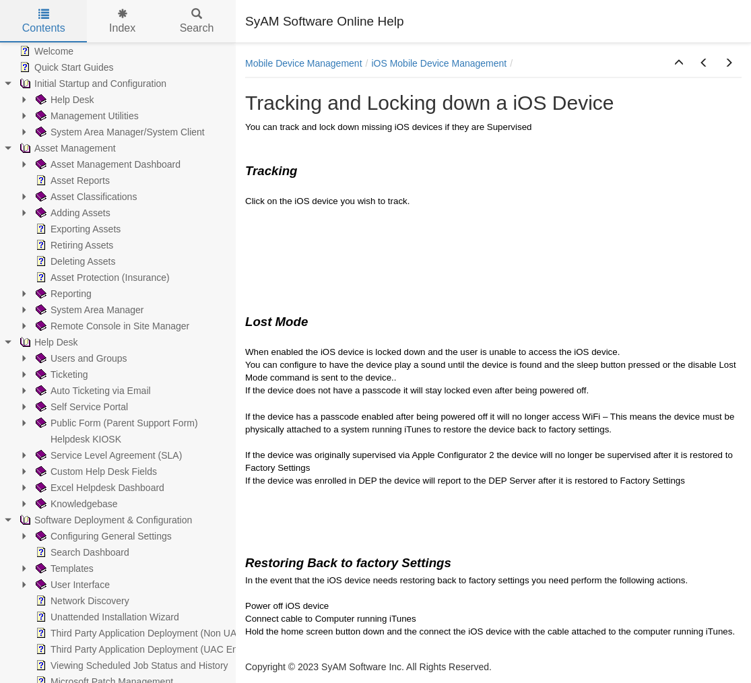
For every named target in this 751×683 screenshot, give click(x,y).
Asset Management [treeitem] (66, 148)
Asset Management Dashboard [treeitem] (107, 164)
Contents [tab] (43, 21)
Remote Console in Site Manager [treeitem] (111, 326)
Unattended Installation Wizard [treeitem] (106, 617)
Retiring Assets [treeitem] (73, 245)
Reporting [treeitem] (62, 294)
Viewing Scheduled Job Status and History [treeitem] (130, 665)
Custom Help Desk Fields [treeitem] (95, 471)
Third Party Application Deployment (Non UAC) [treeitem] (140, 633)
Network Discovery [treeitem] (81, 601)
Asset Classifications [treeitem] (85, 197)
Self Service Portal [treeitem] (80, 407)
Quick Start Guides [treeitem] (65, 67)
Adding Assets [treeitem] (71, 213)
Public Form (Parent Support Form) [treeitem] (115, 423)
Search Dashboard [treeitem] (81, 552)
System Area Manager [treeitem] (88, 310)
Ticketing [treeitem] (60, 374)
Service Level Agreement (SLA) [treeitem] (107, 455)
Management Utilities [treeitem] (86, 116)
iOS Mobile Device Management (439, 63)
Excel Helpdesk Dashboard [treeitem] (98, 488)
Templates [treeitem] (63, 568)
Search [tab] (197, 21)
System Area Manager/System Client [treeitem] (119, 132)
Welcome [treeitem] (45, 51)
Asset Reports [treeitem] (71, 180)
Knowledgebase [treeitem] (75, 504)
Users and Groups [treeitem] (80, 358)
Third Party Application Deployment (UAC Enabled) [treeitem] (148, 649)
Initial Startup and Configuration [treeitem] (91, 83)
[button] (679, 63)
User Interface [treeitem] (71, 585)
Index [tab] (122, 21)
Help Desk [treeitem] (63, 100)
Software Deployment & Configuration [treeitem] (104, 520)
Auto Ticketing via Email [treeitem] (92, 391)
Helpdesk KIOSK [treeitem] (77, 439)
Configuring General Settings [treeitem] (102, 536)
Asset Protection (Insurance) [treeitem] (101, 277)
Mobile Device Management (303, 63)
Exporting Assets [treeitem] (77, 229)
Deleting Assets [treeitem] (74, 261)
